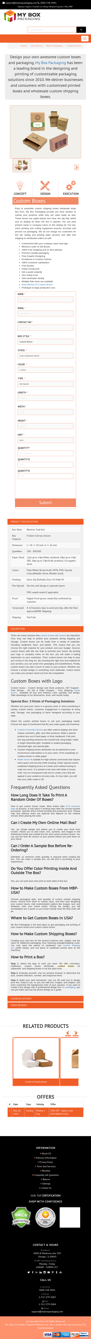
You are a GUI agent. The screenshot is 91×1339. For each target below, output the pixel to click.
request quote (56, 6)
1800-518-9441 (47, 2)
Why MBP (68, 6)
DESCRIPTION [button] (18, 629)
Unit (21, 434)
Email (22, 308)
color (22, 364)
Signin (28, 6)
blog (46, 6)
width (22, 406)
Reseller (46, 1170)
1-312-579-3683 (47, 1297)
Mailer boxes (24, 759)
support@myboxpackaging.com (20, 2)
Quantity (24, 447)
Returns (46, 1179)
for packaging (68, 987)
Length (23, 392)
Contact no (25, 322)
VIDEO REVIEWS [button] (19, 1005)
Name (21, 294)
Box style (25, 336)
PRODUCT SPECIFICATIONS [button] (24, 521)
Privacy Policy (46, 1162)
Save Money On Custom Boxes (37, 284)
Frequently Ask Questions (46, 1175)
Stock (22, 350)
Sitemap (46, 1183)
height (22, 420)
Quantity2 (24, 470)
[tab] (46, 522)
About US (46, 1153)
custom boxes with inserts (53, 635)
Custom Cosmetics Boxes (30, 729)
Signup (21, 6)
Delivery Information (46, 1157)
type (21, 378)
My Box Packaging (50, 62)
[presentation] (37, 488)
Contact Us (37, 6)
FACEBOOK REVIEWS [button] (21, 998)
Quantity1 (24, 459)
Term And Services (46, 1166)
